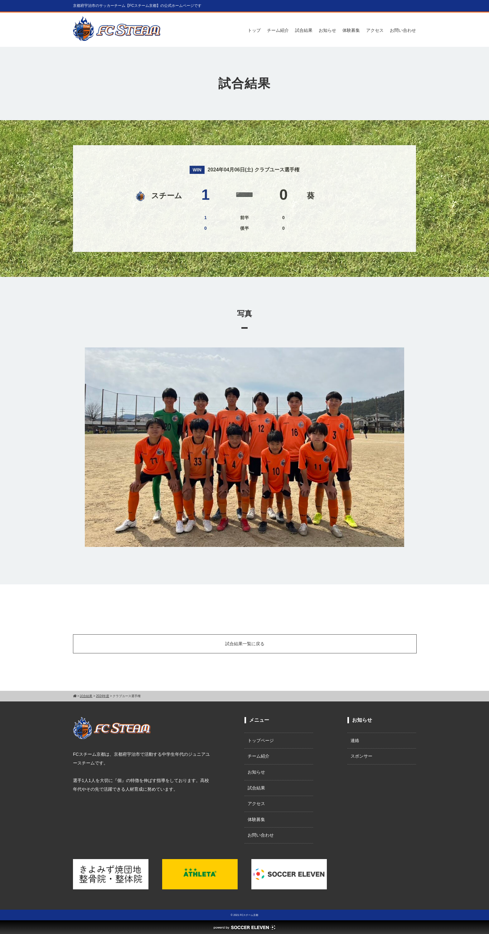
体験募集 (351, 30)
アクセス (375, 30)
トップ (254, 30)
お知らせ (327, 30)
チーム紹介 (278, 30)
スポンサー (361, 756)
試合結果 (303, 30)
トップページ (261, 740)
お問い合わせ (403, 30)
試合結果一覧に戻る (244, 643)
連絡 (355, 740)
